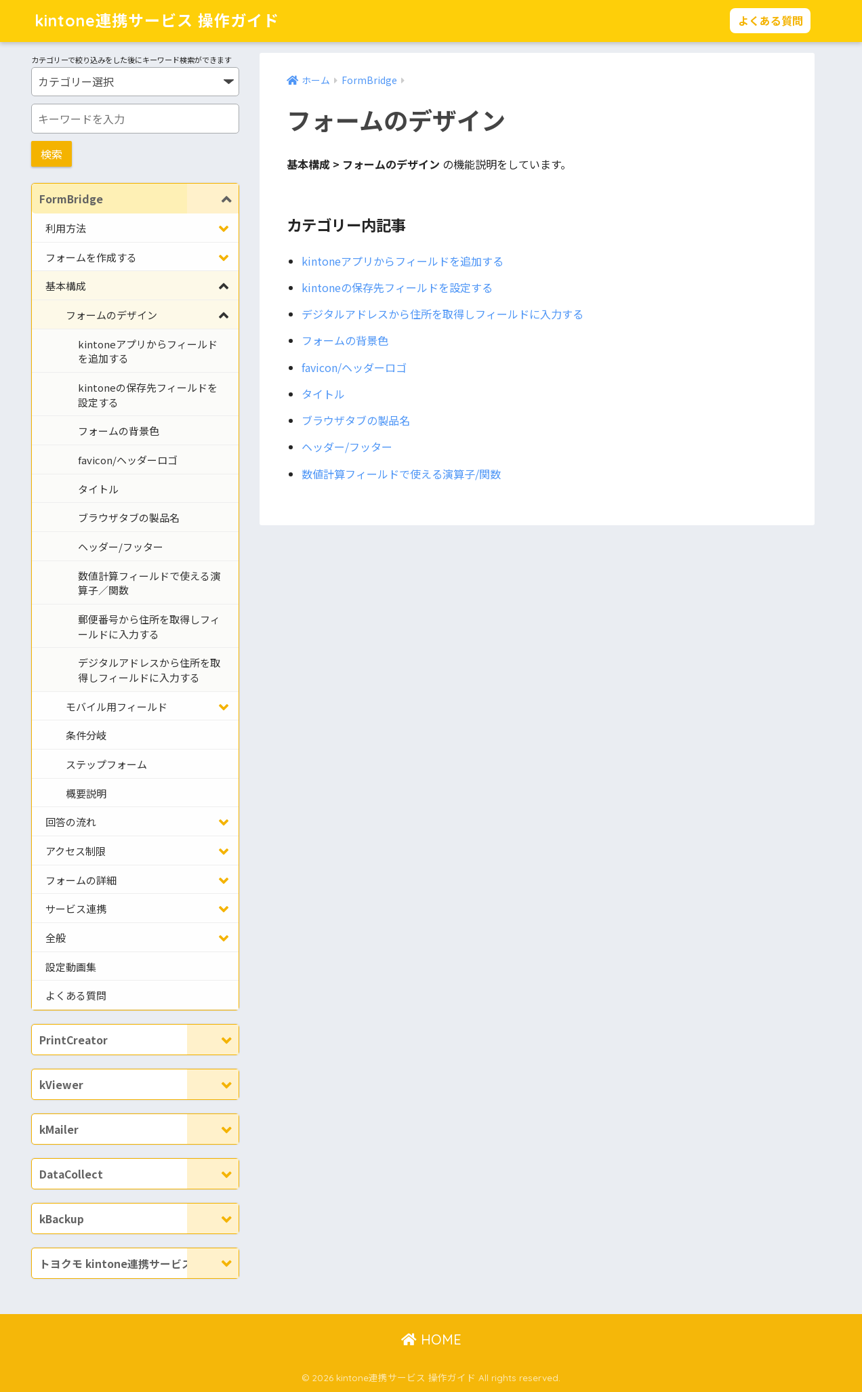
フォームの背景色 (345, 340)
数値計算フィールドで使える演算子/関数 (401, 474)
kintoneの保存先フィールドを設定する (397, 287)
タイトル (323, 394)
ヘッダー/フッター (347, 446)
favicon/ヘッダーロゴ (354, 367)
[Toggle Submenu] (213, 198)
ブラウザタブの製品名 (356, 420)
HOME (431, 1339)
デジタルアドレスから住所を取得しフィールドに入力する (442, 314)
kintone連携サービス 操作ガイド (157, 20)
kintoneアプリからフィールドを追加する (403, 261)
